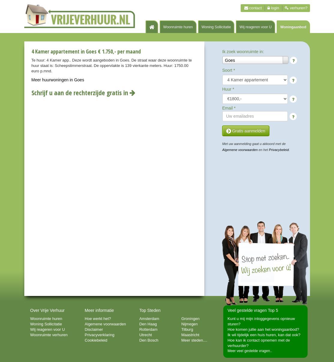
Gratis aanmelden (245, 130)
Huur (228, 89)
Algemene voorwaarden (240, 150)
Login (273, 8)
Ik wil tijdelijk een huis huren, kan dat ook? (263, 335)
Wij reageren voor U (255, 27)
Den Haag (148, 324)
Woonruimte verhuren (49, 335)
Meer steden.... (194, 340)
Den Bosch (148, 340)
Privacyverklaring (99, 335)
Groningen (190, 318)
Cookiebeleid (96, 340)
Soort (228, 70)
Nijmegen (189, 324)
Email (229, 108)
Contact (253, 8)
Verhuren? (296, 8)
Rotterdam (148, 329)
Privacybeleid (279, 150)
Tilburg (187, 329)
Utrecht (145, 335)
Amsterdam (149, 318)
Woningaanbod (293, 27)
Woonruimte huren (178, 27)
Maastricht (190, 335)
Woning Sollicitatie (216, 27)
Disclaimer (94, 329)
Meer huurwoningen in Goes (58, 79)
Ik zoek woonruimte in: (243, 51)
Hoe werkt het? (98, 318)
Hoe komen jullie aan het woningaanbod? (263, 329)
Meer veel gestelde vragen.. (249, 351)
